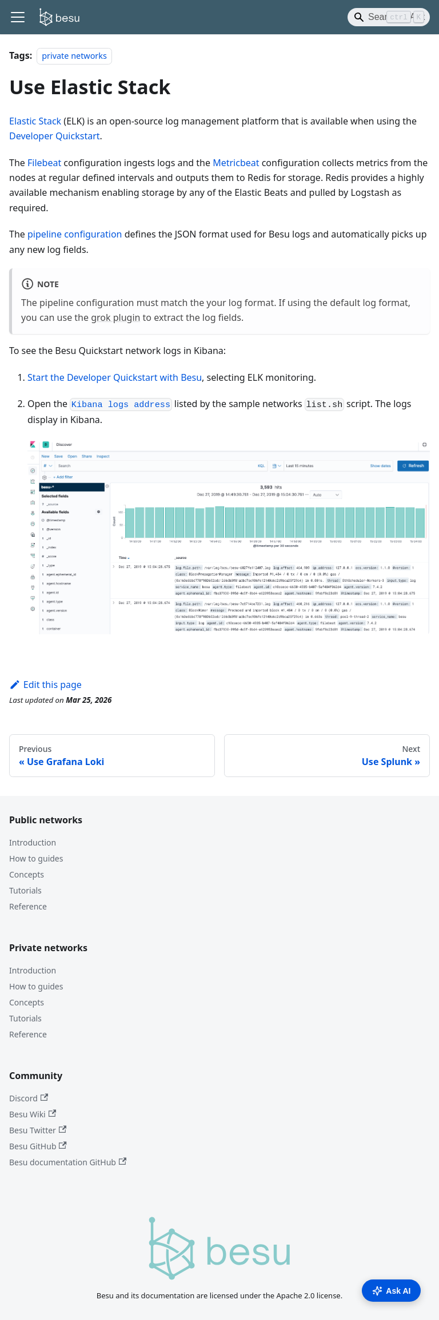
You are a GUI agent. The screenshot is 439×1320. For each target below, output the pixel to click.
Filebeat (44, 162)
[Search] (389, 17)
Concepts (26, 874)
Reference (28, 906)
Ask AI (391, 1291)
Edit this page (45, 684)
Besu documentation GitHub (67, 1162)
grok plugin (115, 317)
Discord (28, 1098)
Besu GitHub (38, 1146)
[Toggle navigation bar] (17, 17)
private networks (74, 55)
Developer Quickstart (54, 136)
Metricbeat (236, 162)
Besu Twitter (37, 1130)
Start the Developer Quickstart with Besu (114, 377)
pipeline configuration (74, 234)
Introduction (32, 842)
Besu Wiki (32, 1114)
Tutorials (25, 890)
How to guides (36, 858)
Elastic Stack (35, 121)
